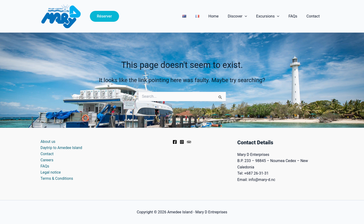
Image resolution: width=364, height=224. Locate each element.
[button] (104, 16)
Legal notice (50, 173)
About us (47, 141)
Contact (314, 16)
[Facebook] (175, 142)
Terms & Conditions (56, 179)
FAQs (295, 16)
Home (221, 16)
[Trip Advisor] (189, 142)
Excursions (271, 16)
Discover (243, 16)
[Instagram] (182, 142)
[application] (250, 16)
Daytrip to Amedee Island (61, 147)
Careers (46, 160)
